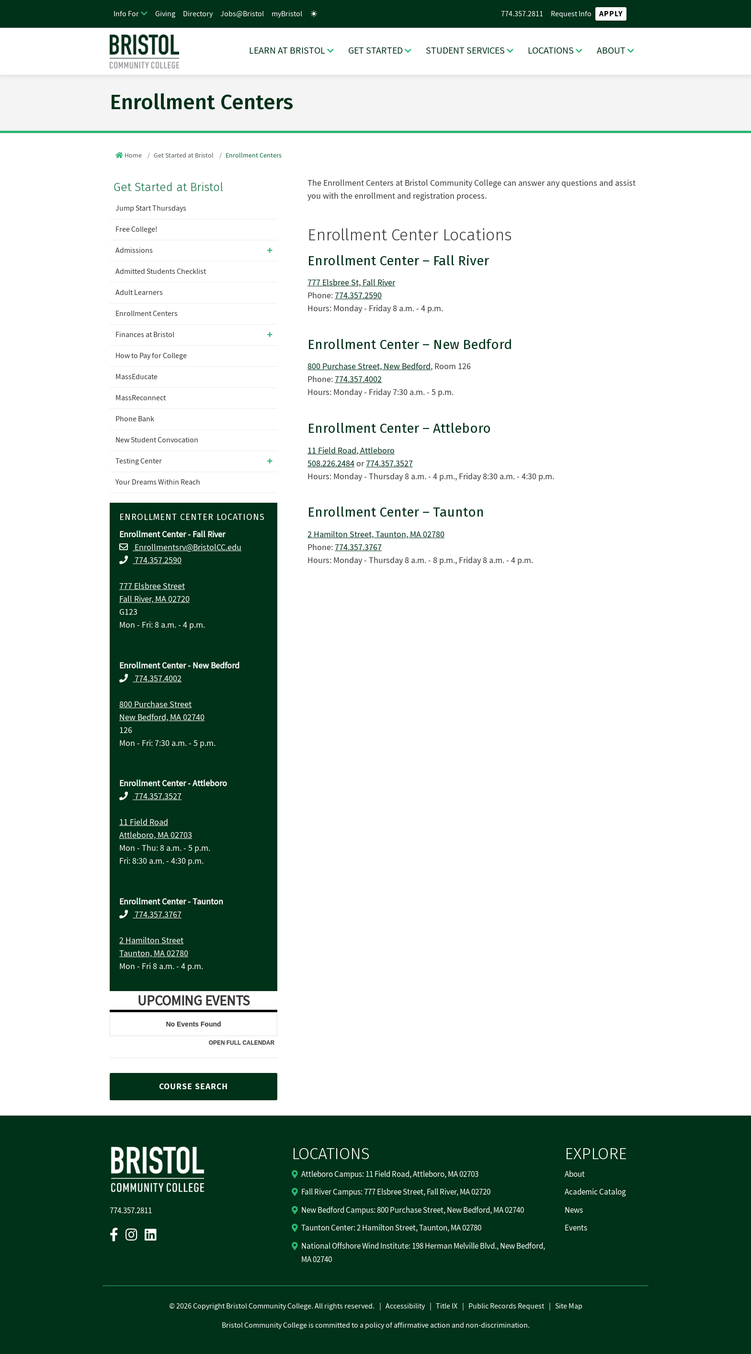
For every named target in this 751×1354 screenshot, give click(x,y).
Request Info (571, 14)
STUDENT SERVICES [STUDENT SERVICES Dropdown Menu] (465, 51)
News (574, 1210)
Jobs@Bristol (242, 14)
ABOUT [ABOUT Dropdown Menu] (611, 51)
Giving (165, 14)
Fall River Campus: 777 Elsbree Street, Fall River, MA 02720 (395, 1192)
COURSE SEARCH (193, 1087)
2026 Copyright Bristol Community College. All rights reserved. (275, 1306)
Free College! (136, 229)
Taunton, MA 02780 (153, 953)
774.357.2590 (157, 560)
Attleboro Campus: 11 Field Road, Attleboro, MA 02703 (389, 1174)
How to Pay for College (151, 356)
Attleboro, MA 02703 (155, 835)
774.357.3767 (157, 914)
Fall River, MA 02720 (154, 599)
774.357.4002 (157, 678)
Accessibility (405, 1306)
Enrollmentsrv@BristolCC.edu (187, 547)
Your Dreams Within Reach (157, 482)
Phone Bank (134, 419)
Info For (126, 14)
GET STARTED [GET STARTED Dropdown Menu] (375, 51)
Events (576, 1228)
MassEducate (136, 377)
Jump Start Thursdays (150, 208)
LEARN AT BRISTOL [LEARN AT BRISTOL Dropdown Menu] (287, 51)
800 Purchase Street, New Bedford (369, 366)
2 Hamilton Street (151, 940)
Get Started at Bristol (184, 155)
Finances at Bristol (144, 334)
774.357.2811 (522, 14)
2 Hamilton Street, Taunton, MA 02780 (375, 534)
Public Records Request (506, 1306)
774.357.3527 (157, 796)
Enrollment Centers (146, 313)
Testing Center (138, 461)
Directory (198, 14)
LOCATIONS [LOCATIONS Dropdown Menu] (551, 51)
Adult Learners (139, 292)
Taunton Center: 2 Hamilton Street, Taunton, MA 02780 (391, 1228)
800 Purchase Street (155, 704)
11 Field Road (143, 822)
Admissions (134, 250)
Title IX (446, 1306)
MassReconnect (140, 398)
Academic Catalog (595, 1192)
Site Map (568, 1306)
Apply (611, 14)
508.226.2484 (330, 463)
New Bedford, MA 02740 (162, 717)
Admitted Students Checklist (160, 271)
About (575, 1174)
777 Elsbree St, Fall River (351, 282)
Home (133, 155)
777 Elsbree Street (152, 586)
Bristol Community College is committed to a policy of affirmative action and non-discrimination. (376, 1325)
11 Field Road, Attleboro (351, 450)
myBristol (287, 14)
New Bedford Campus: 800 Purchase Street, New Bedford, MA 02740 (412, 1210)
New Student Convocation (156, 440)
